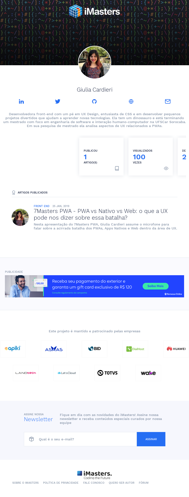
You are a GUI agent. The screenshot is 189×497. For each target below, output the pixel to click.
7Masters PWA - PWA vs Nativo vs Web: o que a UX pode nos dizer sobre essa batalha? (101, 214)
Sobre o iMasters (25, 482)
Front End (41, 206)
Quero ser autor (121, 482)
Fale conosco (93, 482)
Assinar (151, 439)
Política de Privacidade (61, 482)
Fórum (144, 482)
